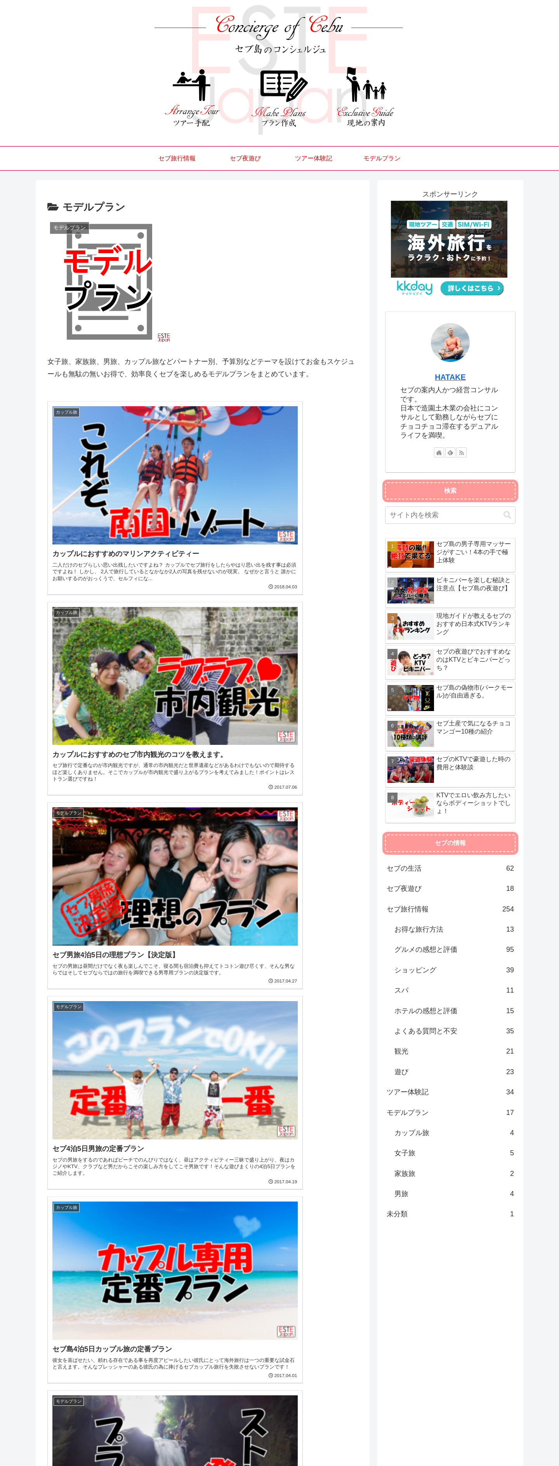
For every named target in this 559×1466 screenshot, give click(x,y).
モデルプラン (499, 1442)
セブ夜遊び (420, 1442)
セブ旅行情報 (382, 1442)
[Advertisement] (202, 1256)
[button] (507, 515)
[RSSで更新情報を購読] (462, 452)
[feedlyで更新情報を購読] (450, 452)
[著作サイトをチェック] (439, 452)
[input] (450, 515)
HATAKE (450, 377)
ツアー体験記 (459, 1442)
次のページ (203, 1332)
